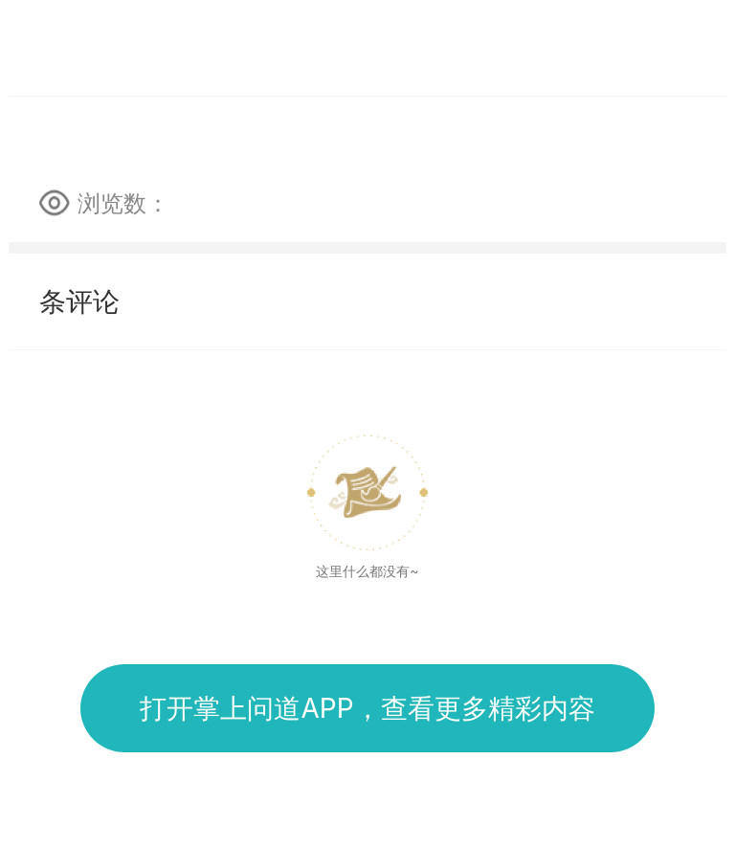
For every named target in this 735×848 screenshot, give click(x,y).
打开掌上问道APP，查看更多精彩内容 (367, 708)
